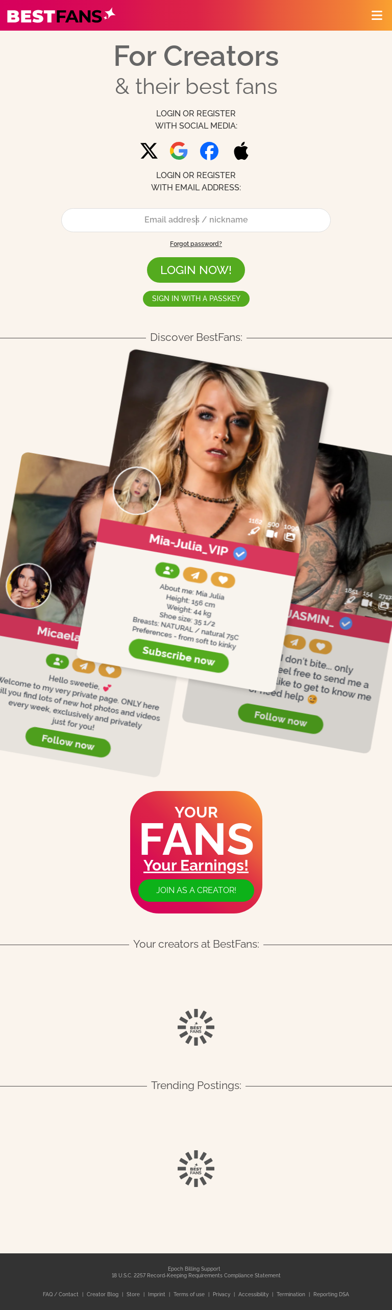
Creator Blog (103, 1294)
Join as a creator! (196, 890)
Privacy (222, 1294)
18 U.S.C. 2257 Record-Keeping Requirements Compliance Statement (196, 1275)
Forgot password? (196, 244)
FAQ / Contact (61, 1294)
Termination (292, 1294)
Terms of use (190, 1294)
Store (134, 1294)
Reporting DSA (331, 1294)
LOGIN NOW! (196, 270)
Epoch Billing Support (194, 1269)
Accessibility (254, 1294)
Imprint (157, 1294)
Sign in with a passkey (196, 298)
